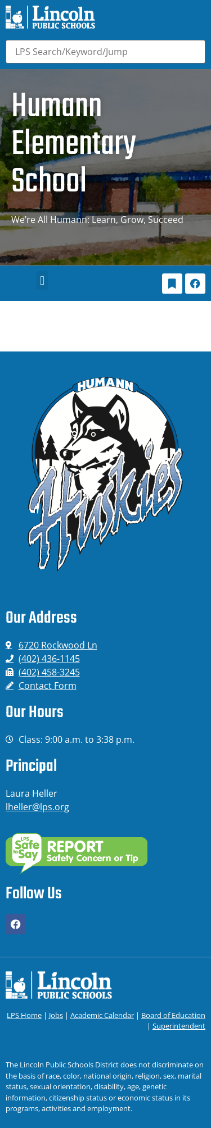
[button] (42, 280)
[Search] (105, 51)
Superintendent (178, 1026)
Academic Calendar (102, 1015)
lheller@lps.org (37, 807)
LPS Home (24, 1015)
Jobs (56, 1015)
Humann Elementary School (73, 144)
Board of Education (173, 1015)
